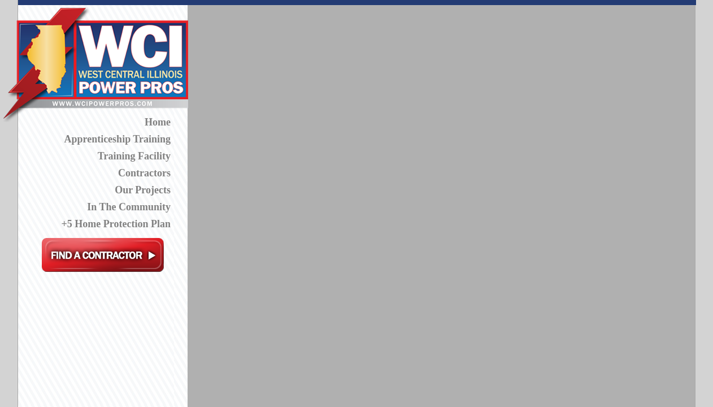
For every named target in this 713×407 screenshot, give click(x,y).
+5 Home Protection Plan (116, 224)
